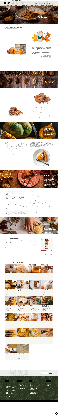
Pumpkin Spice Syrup (33, 286)
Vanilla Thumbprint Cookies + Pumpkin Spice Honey (22, 303)
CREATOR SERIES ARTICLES (22, 399)
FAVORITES (48, 398)
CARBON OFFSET (33, 402)
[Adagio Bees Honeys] (20, 0)
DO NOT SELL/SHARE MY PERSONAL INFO (37, 407)
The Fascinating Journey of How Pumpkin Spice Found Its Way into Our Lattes (21, 377)
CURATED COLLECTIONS (22, 398)
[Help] (53, 0)
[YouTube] (25, 414)
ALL (4, 5)
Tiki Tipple (31, 318)
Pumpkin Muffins (44, 318)
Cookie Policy (51, 413)
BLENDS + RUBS (17, 5)
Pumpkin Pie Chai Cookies (22, 334)
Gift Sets (36, 3)
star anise (25, 338)
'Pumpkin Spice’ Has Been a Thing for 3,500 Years (14, 378)
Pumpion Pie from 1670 (15, 381)
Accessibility (42, 413)
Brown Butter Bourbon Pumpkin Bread (9, 335)
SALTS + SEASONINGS (25, 5)
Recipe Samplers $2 (42, 3)
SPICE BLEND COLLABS (10, 400)
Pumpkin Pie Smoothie (9, 318)
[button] (8, 200)
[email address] (43, 386)
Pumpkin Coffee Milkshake (46, 302)
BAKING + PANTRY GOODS (35, 5)
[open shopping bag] (53, 3)
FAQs (30, 395)
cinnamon (46, 84)
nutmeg (45, 82)
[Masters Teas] (9, 0)
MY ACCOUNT (49, 395)
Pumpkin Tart (8, 366)
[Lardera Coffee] (13, 0)
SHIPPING (7, 395)
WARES (42, 5)
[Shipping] (49, 0)
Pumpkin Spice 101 (15, 379)
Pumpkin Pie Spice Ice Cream (10, 302)
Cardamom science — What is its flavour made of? (15, 380)
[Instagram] (32, 414)
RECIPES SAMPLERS (9, 407)
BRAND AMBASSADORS (34, 406)
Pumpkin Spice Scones (21, 286)
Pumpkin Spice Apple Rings (46, 350)
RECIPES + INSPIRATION (49, 5)
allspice (50, 81)
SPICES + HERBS (9, 5)
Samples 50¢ (48, 3)
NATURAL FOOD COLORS (10, 401)
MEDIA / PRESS (32, 399)
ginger (49, 82)
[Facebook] (27, 414)
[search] (51, 3)
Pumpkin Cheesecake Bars (22, 350)
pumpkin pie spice (44, 264)
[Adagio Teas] (5, 0)
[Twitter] (29, 414)
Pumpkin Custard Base (21, 366)
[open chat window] (56, 413)
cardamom (47, 116)
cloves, (53, 81)
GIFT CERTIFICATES (9, 409)
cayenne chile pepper (48, 338)
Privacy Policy (46, 413)
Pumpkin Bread (32, 302)
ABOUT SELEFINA (33, 403)
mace (45, 86)
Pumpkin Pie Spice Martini (10, 286)
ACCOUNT (46, 0)
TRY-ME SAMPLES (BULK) (10, 406)
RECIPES (19, 395)
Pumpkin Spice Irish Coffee (34, 334)
